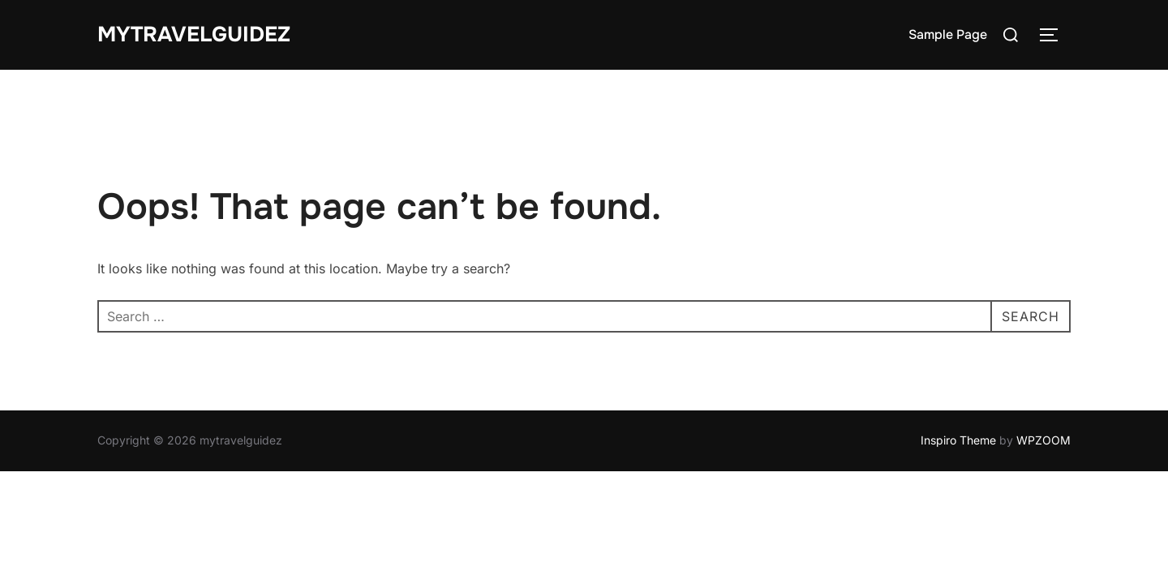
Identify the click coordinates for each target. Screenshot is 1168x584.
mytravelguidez (193, 34)
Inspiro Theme (958, 440)
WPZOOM (1043, 440)
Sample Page (947, 34)
